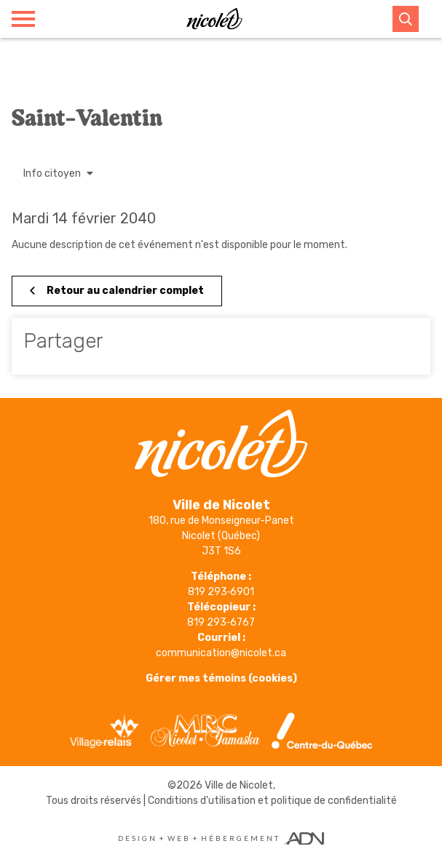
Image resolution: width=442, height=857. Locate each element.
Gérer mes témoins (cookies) (221, 678)
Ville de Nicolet (239, 785)
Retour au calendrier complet (117, 290)
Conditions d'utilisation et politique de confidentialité (272, 800)
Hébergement (240, 838)
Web (179, 838)
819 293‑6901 (221, 592)
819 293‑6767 (221, 622)
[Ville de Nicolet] (214, 19)
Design (137, 838)
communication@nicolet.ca (221, 653)
